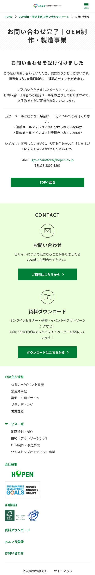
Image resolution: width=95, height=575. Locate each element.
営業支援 (17, 411)
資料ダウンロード (17, 530)
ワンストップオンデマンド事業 (33, 451)
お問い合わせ (14, 553)
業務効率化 (19, 391)
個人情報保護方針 (35, 570)
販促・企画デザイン (25, 397)
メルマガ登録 (14, 541)
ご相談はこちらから (46, 274)
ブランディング (22, 404)
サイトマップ (63, 570)
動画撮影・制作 (22, 431)
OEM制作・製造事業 (25, 445)
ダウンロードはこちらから (46, 352)
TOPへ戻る (47, 182)
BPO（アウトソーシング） (30, 438)
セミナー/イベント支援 (27, 384)
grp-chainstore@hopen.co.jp (53, 159)
